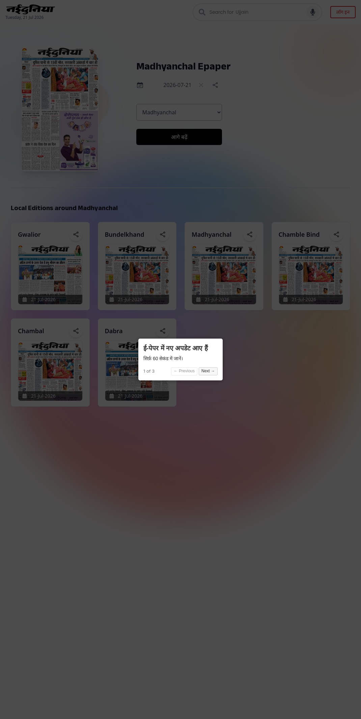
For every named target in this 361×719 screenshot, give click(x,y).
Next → (208, 371)
